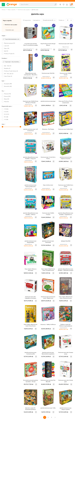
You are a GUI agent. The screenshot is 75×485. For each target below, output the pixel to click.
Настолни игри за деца (24, 9)
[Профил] (67, 4)
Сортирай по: (36, 20)
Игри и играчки (11, 9)
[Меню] (3, 4)
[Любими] (63, 4)
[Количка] (71, 4)
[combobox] (36, 4)
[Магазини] (60, 4)
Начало (4, 9)
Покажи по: (61, 20)
